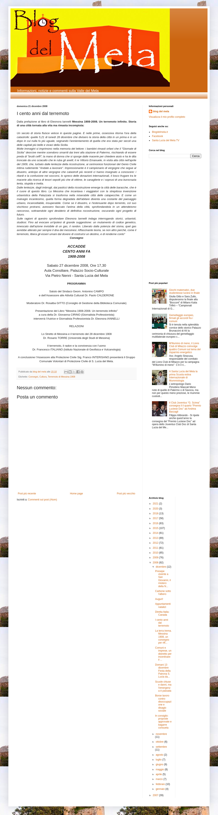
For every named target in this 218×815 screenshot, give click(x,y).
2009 (156, 557)
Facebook (157, 136)
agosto (160, 754)
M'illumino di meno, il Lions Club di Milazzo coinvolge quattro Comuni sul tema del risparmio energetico (185, 348)
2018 (156, 513)
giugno (160, 764)
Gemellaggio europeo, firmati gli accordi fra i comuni (181, 318)
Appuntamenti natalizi (163, 605)
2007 (156, 795)
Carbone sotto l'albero (163, 593)
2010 (156, 552)
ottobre (160, 741)
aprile (159, 774)
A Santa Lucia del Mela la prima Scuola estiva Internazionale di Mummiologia (183, 376)
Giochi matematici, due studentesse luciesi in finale (184, 291)
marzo (160, 779)
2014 (156, 533)
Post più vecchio (126, 493)
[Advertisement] (161, 190)
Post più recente (27, 493)
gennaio (160, 789)
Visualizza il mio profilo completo (167, 116)
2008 (156, 562)
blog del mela (161, 111)
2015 (156, 528)
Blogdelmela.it (160, 132)
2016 (156, 523)
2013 (156, 538)
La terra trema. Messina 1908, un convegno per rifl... (163, 636)
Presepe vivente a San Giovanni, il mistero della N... (163, 579)
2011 (156, 547)
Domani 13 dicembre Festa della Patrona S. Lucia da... (163, 670)
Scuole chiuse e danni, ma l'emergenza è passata (163, 686)
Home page (76, 493)
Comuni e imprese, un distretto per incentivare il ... (163, 653)
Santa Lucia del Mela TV (165, 140)
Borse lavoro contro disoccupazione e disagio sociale (163, 703)
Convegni (33, 376)
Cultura (43, 376)
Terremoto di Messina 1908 (61, 376)
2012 (156, 542)
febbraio (161, 784)
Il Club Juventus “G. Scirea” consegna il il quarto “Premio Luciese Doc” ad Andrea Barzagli (185, 407)
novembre (161, 734)
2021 (156, 503)
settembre (161, 746)
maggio (160, 769)
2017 (156, 518)
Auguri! (159, 599)
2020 (156, 508)
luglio (159, 759)
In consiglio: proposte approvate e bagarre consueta (163, 721)
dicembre (161, 566)
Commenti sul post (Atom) (42, 499)
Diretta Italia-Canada (162, 613)
